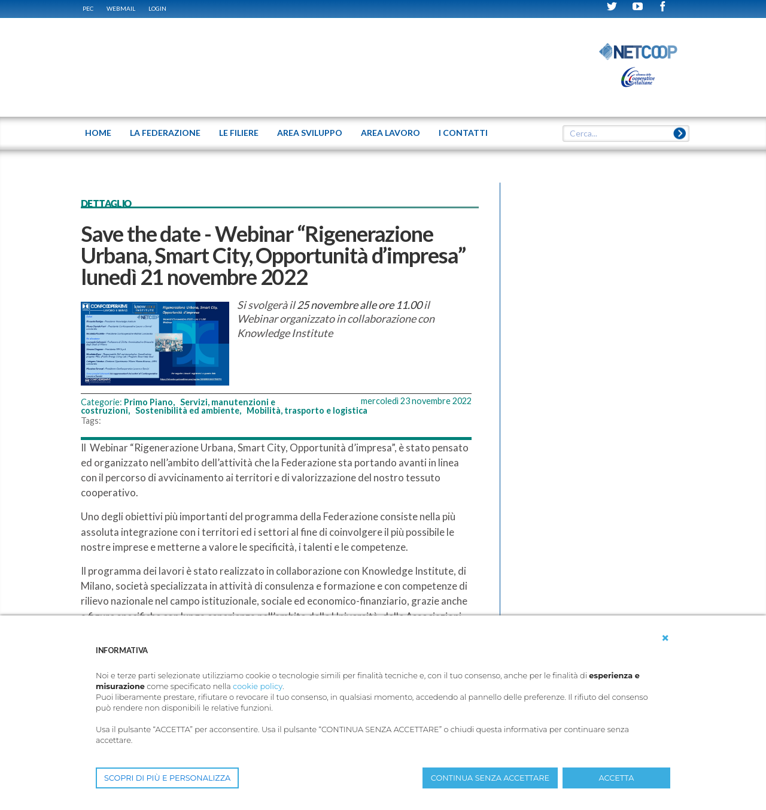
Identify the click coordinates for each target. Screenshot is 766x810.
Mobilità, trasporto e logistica (307, 410)
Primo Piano (148, 402)
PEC (88, 8)
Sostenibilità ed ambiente (187, 410)
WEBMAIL (121, 8)
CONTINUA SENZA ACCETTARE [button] (490, 777)
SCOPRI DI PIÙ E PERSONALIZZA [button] (167, 777)
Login (157, 8)
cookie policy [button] (257, 686)
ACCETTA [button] (616, 777)
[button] (665, 638)
